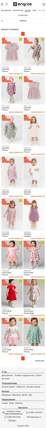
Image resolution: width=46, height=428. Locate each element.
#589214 (27, 271)
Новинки (18, 403)
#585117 (5, 348)
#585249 (27, 309)
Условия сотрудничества (24, 375)
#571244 (5, 67)
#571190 (5, 106)
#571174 (27, 106)
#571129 (5, 146)
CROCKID (5, 69)
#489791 (27, 148)
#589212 (5, 309)
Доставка (6, 379)
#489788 (5, 232)
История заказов (33, 387)
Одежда (23, 20)
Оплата (39, 375)
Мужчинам (16, 395)
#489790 (5, 190)
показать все (39, 360)
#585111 (27, 348)
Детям (24, 395)
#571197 (27, 67)
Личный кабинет (8, 387)
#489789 (27, 190)
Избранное (20, 387)
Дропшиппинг (7, 375)
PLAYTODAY (6, 273)
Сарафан (27, 236)
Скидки (5, 403)
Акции (11, 403)
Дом (30, 395)
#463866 (27, 232)
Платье (5, 71)
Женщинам (6, 395)
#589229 (5, 271)
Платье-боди (29, 313)
